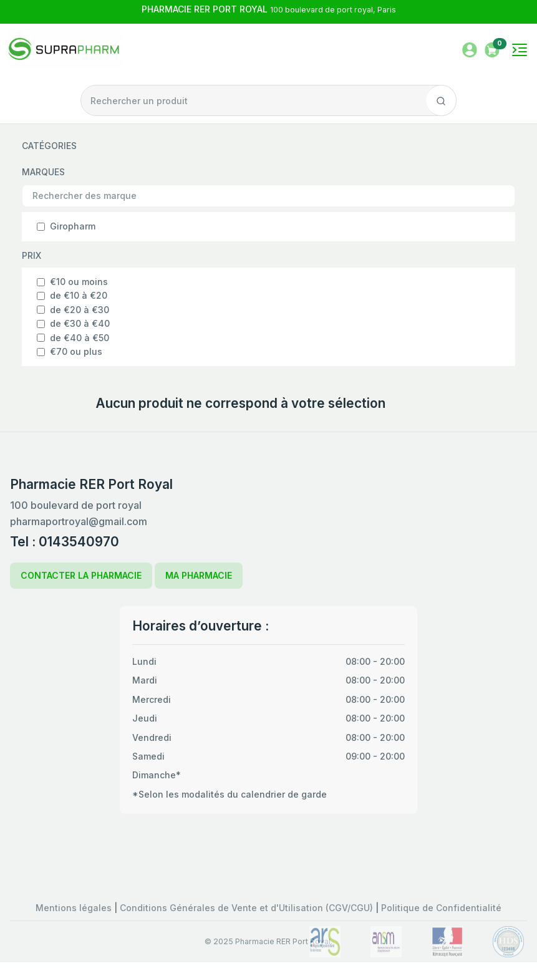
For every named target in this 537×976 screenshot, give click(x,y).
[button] (492, 49)
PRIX (31, 255)
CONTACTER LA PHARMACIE (81, 575)
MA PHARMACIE (198, 575)
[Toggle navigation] (520, 50)
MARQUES (43, 172)
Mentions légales (75, 907)
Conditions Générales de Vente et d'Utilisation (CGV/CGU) (247, 907)
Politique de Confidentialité (441, 907)
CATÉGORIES (49, 145)
